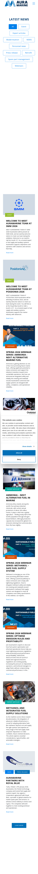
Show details (27, 446)
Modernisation (12, 39)
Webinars (19, 66)
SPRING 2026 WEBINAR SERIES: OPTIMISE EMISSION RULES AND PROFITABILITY (18, 637)
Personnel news (19, 46)
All (13, 26)
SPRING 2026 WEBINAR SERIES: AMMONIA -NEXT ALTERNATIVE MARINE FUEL (18, 355)
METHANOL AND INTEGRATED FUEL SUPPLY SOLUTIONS (17, 710)
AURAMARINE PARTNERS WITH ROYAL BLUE (15, 780)
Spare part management (19, 59)
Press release (12, 53)
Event (23, 26)
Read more (9, 253)
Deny (19, 459)
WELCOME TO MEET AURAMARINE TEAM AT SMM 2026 (19, 223)
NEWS (29, 39)
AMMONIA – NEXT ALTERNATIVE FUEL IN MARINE (18, 497)
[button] (19, 825)
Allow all (19, 453)
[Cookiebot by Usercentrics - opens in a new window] (27, 413)
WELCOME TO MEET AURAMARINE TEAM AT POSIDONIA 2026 (19, 289)
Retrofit (28, 53)
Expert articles (19, 33)
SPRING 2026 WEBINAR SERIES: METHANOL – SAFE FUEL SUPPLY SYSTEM (18, 566)
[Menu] (34, 3)
